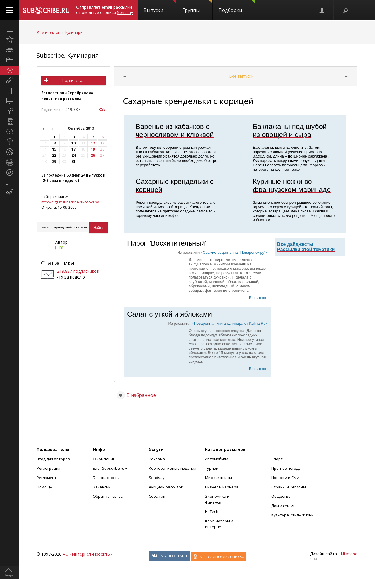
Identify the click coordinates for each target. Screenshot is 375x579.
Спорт (277, 459)
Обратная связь (108, 496)
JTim (59, 247)
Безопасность (106, 477)
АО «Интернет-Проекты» (87, 554)
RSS (102, 109)
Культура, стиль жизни (292, 515)
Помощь (44, 487)
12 (93, 143)
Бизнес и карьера (221, 487)
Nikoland (349, 553)
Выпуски (160, 6)
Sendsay (157, 477)
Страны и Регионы (288, 487)
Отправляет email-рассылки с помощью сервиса (104, 9)
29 (54, 161)
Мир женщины (218, 477)
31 (73, 161)
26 (93, 155)
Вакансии (102, 487)
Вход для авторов (53, 459)
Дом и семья (48, 32)
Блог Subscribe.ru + (110, 468)
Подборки (237, 6)
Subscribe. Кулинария (67, 55)
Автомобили (216, 459)
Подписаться (73, 80)
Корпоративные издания (172, 468)
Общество (281, 496)
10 (73, 143)
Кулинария (75, 32)
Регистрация (48, 468)
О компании (104, 459)
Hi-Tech (211, 511)
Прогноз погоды (286, 468)
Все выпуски (241, 76)
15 (54, 149)
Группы (197, 6)
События (157, 496)
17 (73, 149)
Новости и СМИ (285, 477)
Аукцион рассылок (166, 487)
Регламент (47, 477)
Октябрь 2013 (81, 128)
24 (73, 155)
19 (93, 149)
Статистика (57, 263)
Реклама (157, 459)
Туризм (212, 468)
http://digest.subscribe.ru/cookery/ (70, 202)
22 (54, 155)
